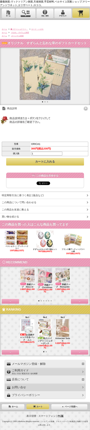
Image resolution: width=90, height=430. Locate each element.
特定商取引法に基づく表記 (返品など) (23, 195)
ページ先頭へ (69, 406)
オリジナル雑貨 (17, 36)
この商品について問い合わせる (19, 202)
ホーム (4, 29)
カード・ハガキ (37, 29)
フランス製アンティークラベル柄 (73, 242)
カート (38, 406)
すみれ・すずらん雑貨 (20, 32)
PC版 (61, 415)
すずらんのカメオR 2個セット (45, 241)
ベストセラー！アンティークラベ (17, 241)
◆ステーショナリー (19, 29)
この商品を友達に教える (15, 209)
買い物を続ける (10, 216)
